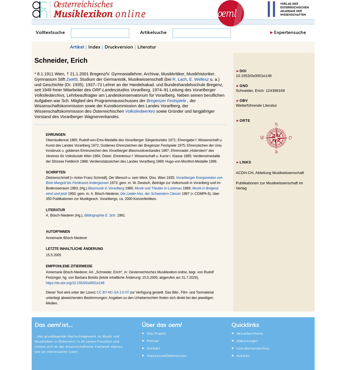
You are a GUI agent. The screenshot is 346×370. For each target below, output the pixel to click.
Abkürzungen (247, 340)
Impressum (156, 355)
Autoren (243, 355)
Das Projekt (156, 333)
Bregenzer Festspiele (166, 100)
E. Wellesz (199, 79)
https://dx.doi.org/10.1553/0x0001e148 (75, 283)
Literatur (146, 46)
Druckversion (119, 46)
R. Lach (180, 79)
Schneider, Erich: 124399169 (260, 90)
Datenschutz (176, 355)
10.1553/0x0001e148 (254, 76)
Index (94, 46)
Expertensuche (290, 32)
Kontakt (153, 348)
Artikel (77, 46)
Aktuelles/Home (250, 333)
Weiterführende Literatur (256, 105)
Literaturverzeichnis (253, 348)
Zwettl (71, 79)
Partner (153, 340)
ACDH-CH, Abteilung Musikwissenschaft (270, 173)
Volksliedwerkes (140, 111)
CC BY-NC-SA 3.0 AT (113, 292)
